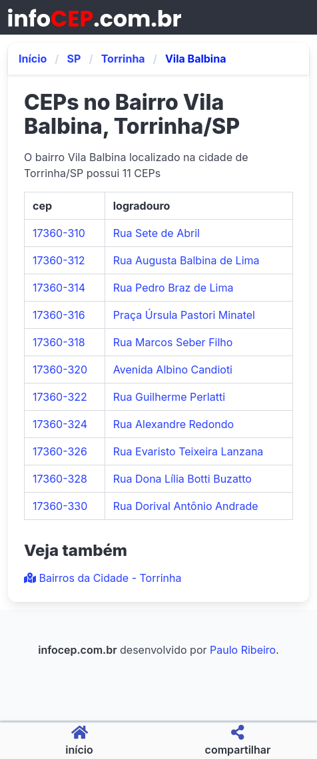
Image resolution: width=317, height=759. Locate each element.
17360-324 (60, 424)
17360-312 (59, 260)
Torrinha (123, 58)
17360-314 (59, 287)
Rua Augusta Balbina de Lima (186, 260)
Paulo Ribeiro (243, 649)
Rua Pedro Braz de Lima (173, 287)
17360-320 (60, 369)
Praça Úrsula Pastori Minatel (184, 315)
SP (74, 58)
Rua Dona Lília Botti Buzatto (182, 478)
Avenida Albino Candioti (172, 369)
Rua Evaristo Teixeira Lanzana (188, 451)
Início (33, 58)
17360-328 (60, 478)
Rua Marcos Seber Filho (173, 342)
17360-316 (59, 315)
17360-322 (60, 396)
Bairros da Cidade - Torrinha (102, 578)
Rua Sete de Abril (156, 233)
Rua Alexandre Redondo (173, 424)
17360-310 (59, 233)
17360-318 (59, 342)
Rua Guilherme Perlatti (169, 396)
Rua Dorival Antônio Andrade (185, 506)
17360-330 (60, 506)
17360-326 (60, 451)
